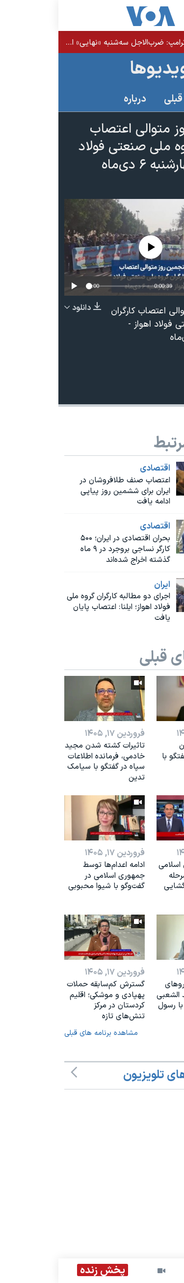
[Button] (161, 385)
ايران (104, 585)
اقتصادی (96, 468)
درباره (76, 99)
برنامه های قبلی (137, 99)
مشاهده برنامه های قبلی (42, 1033)
